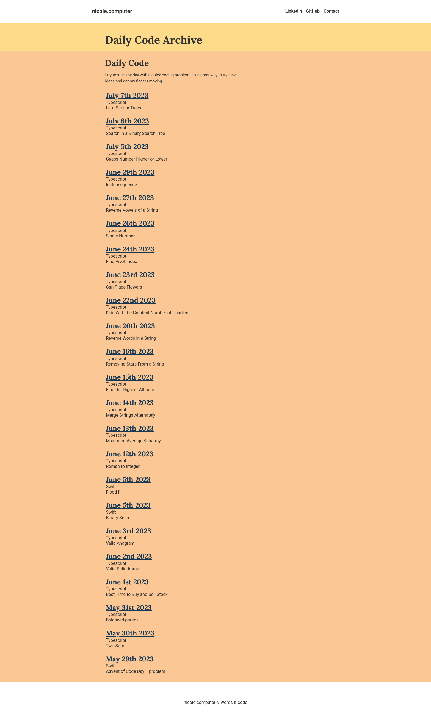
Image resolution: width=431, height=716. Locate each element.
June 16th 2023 (130, 351)
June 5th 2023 (128, 479)
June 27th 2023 (130, 197)
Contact (331, 11)
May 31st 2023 (129, 607)
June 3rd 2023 (128, 530)
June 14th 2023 (130, 402)
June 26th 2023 (130, 223)
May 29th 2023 (130, 658)
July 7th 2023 (127, 95)
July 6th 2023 (127, 121)
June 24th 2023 (130, 249)
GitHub (313, 11)
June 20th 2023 (130, 325)
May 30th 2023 (130, 633)
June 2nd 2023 (129, 556)
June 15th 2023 (129, 377)
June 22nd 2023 (131, 300)
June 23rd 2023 (130, 274)
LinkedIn (293, 11)
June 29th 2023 (130, 172)
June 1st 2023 (127, 581)
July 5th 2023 (127, 146)
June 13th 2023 (130, 428)
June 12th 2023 (129, 453)
